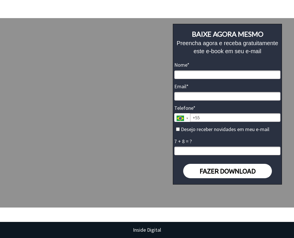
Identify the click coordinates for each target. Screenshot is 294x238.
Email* (181, 86)
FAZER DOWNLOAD (228, 171)
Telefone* (185, 108)
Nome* (181, 65)
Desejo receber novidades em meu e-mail (222, 129)
